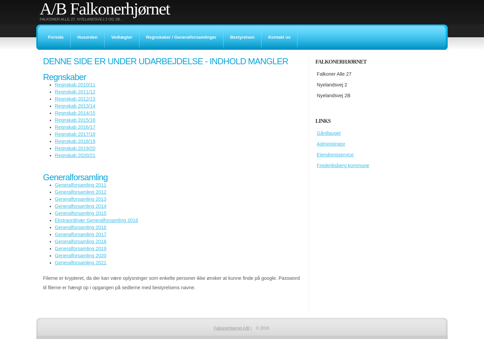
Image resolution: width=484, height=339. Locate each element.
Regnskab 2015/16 (75, 120)
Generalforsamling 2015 (81, 213)
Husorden (87, 37)
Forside (56, 37)
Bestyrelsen (242, 37)
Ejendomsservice (335, 154)
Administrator (331, 144)
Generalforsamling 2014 (81, 206)
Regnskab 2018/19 (75, 141)
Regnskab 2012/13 (75, 99)
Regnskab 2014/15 (75, 113)
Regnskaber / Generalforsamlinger (181, 37)
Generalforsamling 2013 (81, 199)
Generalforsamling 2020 (81, 255)
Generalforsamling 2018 (81, 241)
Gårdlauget (329, 133)
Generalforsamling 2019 (81, 248)
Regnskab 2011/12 (75, 92)
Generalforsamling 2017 (81, 234)
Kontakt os (279, 37)
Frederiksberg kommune (343, 165)
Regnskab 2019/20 (75, 148)
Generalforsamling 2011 (81, 185)
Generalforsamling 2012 (81, 192)
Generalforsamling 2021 (81, 262)
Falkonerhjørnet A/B (231, 328)
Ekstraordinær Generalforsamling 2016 (96, 220)
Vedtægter (121, 37)
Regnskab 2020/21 (75, 155)
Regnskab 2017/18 (75, 134)
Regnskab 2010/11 (75, 84)
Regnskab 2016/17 (75, 127)
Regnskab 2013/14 (75, 106)
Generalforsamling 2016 (81, 227)
